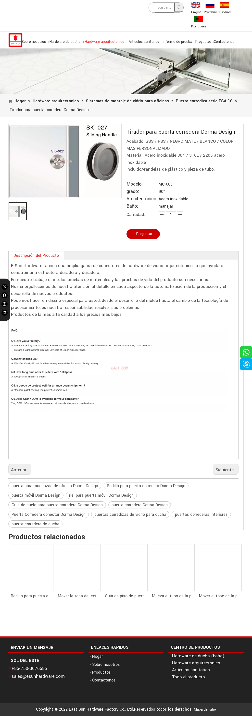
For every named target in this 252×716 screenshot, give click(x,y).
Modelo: (134, 184)
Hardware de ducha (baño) (198, 656)
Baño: (132, 206)
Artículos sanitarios (191, 670)
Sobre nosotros (106, 664)
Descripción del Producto (36, 255)
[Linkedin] (4, 313)
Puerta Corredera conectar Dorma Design (49, 514)
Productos (101, 672)
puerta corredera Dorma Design (140, 505)
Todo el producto (188, 677)
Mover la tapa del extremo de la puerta (79, 596)
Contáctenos (104, 680)
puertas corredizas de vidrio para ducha (130, 514)
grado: (132, 191)
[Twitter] (4, 287)
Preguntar (144, 233)
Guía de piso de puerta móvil (126, 596)
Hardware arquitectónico (196, 663)
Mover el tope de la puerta (220, 596)
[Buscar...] (165, 7)
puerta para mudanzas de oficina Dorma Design (55, 486)
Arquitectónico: (141, 199)
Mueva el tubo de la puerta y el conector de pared (173, 596)
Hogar (97, 656)
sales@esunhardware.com (38, 676)
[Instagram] (4, 304)
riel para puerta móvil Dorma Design (101, 495)
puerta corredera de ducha (35, 524)
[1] (126, 71)
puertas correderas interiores (201, 514)
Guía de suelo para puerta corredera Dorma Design (57, 505)
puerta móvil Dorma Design (36, 495)
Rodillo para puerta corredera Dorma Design (146, 486)
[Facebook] (4, 295)
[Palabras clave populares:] (179, 7)
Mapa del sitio (205, 709)
